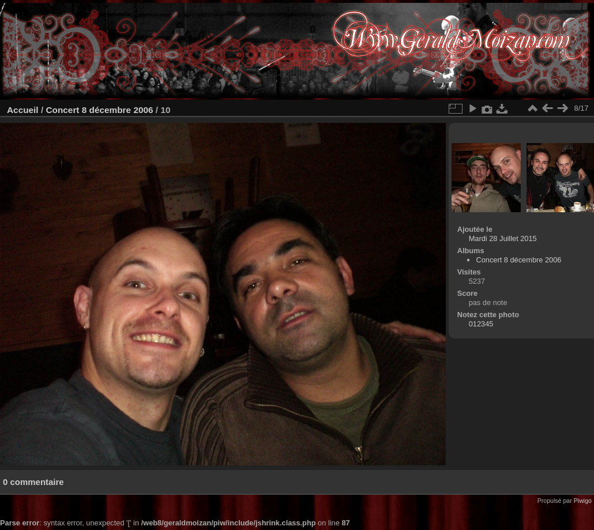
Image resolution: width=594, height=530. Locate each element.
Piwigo (583, 500)
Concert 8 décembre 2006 (99, 110)
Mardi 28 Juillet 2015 (503, 238)
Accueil (23, 110)
